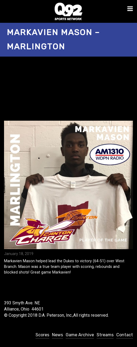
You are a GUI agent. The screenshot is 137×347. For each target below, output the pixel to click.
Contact (124, 334)
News (57, 334)
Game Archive (80, 334)
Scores (42, 334)
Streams (105, 334)
